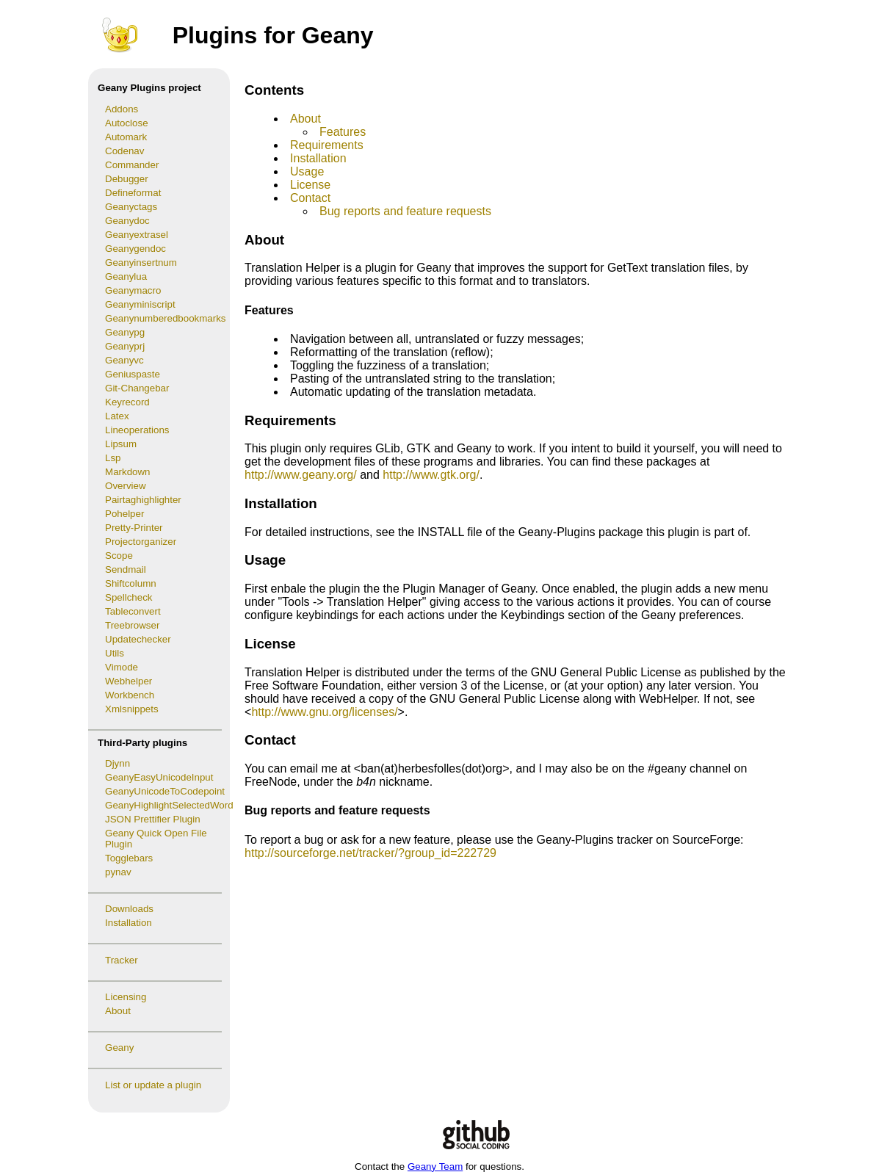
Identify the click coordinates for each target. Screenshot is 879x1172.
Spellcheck (128, 597)
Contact (310, 198)
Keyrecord (127, 402)
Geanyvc (124, 360)
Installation (128, 922)
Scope (119, 555)
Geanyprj (125, 346)
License (310, 184)
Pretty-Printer (134, 527)
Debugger (126, 178)
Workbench (129, 695)
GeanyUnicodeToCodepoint (165, 791)
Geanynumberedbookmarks (165, 318)
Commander (132, 164)
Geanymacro (133, 290)
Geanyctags (131, 206)
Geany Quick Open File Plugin (156, 839)
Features (342, 132)
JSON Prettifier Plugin (152, 819)
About (118, 1010)
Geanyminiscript (140, 304)
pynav (118, 872)
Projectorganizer (140, 541)
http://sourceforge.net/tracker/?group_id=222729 (370, 853)
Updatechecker (138, 639)
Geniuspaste (132, 374)
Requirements (326, 145)
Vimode (121, 667)
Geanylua (126, 276)
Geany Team (435, 1166)
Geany (119, 1047)
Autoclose (126, 123)
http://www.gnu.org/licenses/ (324, 712)
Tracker (121, 960)
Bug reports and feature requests (405, 211)
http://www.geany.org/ (301, 475)
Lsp (113, 457)
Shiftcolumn (130, 583)
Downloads (129, 908)
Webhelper (128, 681)
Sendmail (125, 569)
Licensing (125, 996)
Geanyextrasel (136, 234)
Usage (307, 171)
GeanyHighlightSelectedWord (167, 805)
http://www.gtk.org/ (431, 475)
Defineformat (133, 192)
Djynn (117, 763)
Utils (114, 653)
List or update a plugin (153, 1084)
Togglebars (129, 858)
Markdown (127, 471)
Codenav (124, 150)
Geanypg (125, 332)
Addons (121, 109)
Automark (126, 136)
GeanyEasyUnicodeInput (159, 777)
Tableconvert (133, 611)
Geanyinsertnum (141, 262)
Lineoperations (137, 429)
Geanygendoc (135, 248)
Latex (117, 416)
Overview (125, 485)
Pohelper (124, 513)
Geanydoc (127, 220)
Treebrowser (132, 625)
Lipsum (121, 443)
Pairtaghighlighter (143, 499)
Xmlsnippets (132, 709)
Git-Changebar (137, 388)
